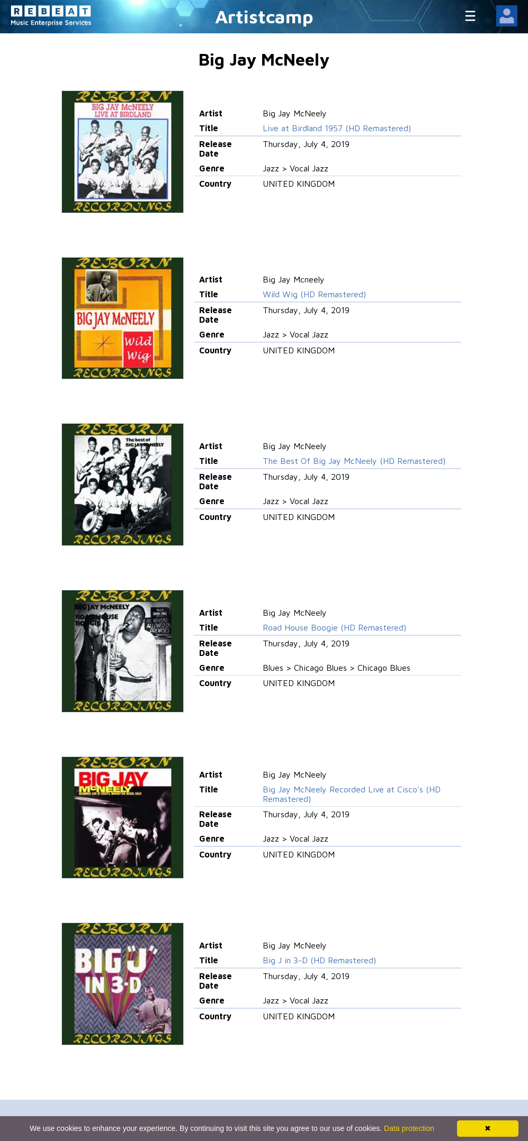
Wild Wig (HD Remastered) (314, 294)
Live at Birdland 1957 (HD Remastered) (337, 128)
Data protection (409, 1128)
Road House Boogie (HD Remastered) (334, 627)
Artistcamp (264, 16)
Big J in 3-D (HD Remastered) (319, 960)
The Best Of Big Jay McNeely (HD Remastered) (354, 460)
